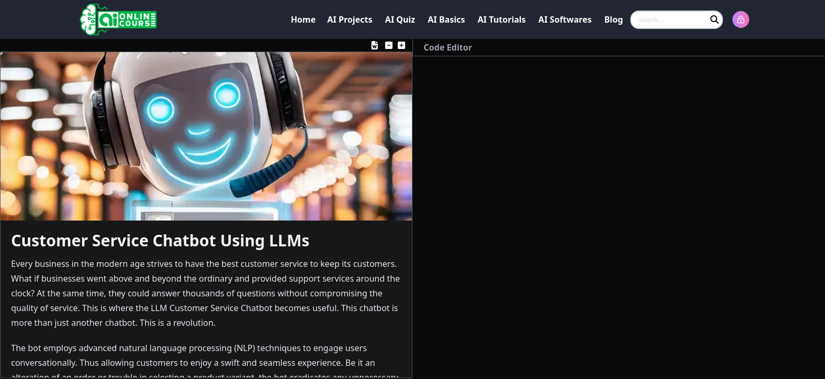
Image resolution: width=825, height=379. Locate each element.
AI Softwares (564, 19)
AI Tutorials (502, 19)
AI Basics (446, 19)
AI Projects (350, 19)
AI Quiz (400, 19)
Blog (613, 19)
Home (303, 19)
